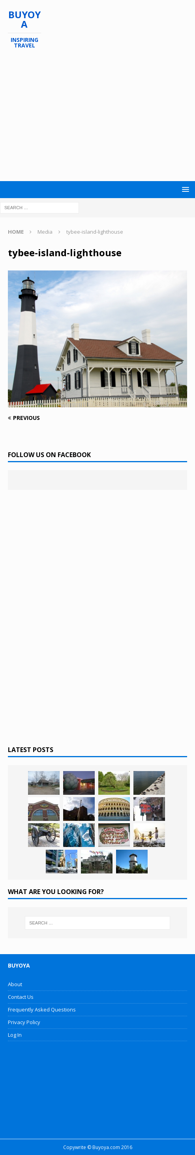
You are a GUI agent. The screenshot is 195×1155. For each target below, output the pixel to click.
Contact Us (21, 996)
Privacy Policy (24, 1022)
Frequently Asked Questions (42, 1009)
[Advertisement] (101, 115)
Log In (15, 1034)
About (15, 984)
